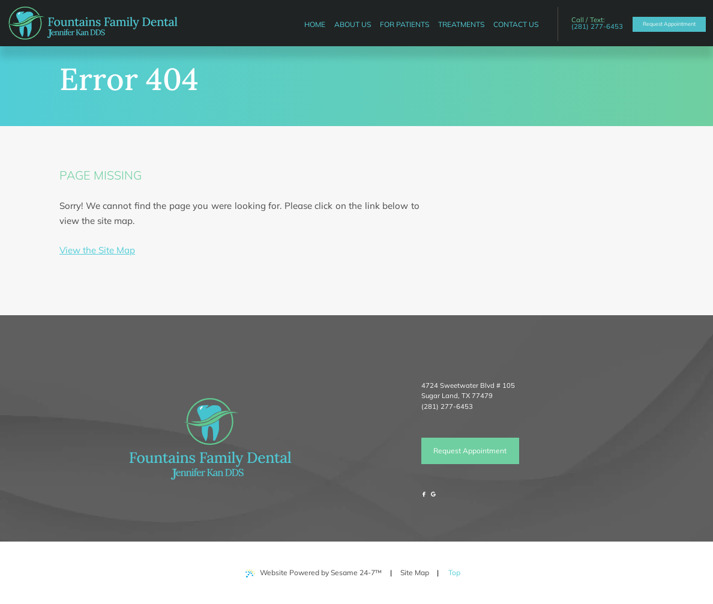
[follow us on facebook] (424, 494)
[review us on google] (433, 494)
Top (458, 568)
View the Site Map (97, 250)
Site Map (414, 572)
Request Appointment (470, 450)
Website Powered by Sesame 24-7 (313, 573)
